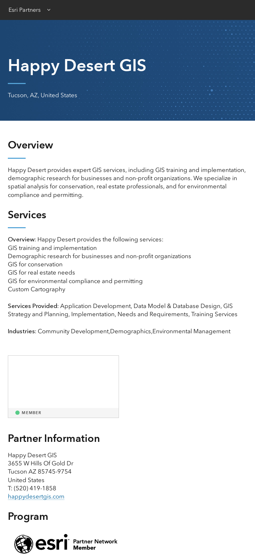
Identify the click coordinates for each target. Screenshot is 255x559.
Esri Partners (25, 9)
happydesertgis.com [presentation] (36, 496)
